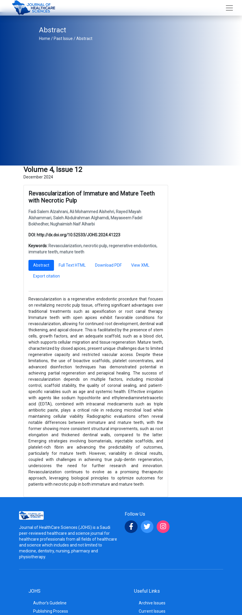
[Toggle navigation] (229, 8)
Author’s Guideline (50, 603)
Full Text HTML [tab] (72, 265)
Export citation (46, 276)
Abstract (84, 38)
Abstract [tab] (41, 265)
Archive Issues (152, 603)
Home (44, 38)
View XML (140, 265)
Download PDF (108, 265)
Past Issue (63, 38)
